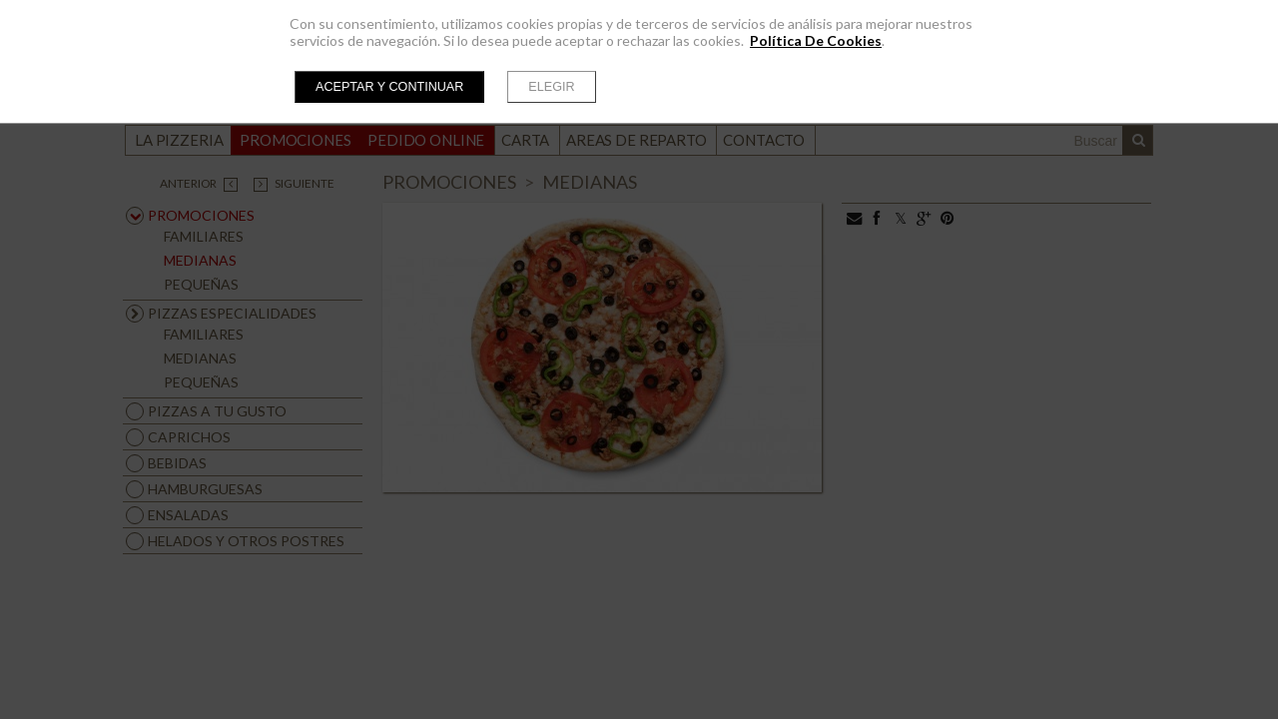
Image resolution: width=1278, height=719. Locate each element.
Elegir (551, 87)
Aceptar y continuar (389, 87)
